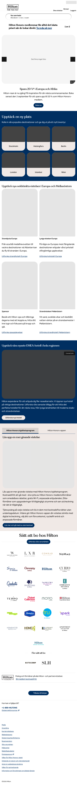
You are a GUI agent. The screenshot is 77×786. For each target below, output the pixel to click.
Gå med (66, 9)
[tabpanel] (38, 480)
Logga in (73, 10)
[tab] (20, 431)
